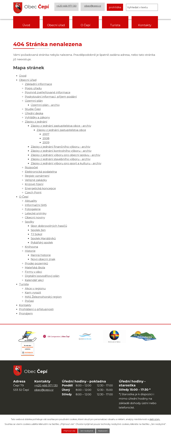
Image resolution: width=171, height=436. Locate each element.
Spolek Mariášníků (43, 238)
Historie (30, 251)
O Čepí (85, 25)
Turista (115, 25)
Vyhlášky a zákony (37, 117)
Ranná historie (41, 255)
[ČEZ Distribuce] (27, 352)
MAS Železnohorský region (43, 296)
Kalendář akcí (34, 280)
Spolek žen (38, 230)
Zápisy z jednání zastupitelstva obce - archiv (61, 125)
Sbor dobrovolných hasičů (49, 226)
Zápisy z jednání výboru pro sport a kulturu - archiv (66, 163)
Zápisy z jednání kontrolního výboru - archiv (61, 150)
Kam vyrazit (33, 292)
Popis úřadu (33, 88)
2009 (45, 142)
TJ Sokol (36, 234)
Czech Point (33, 192)
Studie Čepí (33, 109)
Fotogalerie (33, 209)
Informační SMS (36, 205)
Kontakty (144, 25)
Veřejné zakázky (36, 180)
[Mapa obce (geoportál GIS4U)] (85, 337)
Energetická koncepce (40, 188)
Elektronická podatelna (41, 171)
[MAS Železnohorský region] (143, 337)
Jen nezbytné (87, 430)
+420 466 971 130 (67, 7)
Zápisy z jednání (36, 121)
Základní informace (38, 84)
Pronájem (26, 313)
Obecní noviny (35, 217)
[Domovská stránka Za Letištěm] (27, 337)
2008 (45, 138)
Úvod (26, 25)
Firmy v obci (33, 271)
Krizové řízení (34, 184)
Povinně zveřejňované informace (47, 92)
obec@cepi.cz (93, 7)
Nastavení (106, 430)
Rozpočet (31, 167)
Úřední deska (34, 113)
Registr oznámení (37, 175)
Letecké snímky (35, 213)
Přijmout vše (66, 430)
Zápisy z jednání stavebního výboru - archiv (60, 159)
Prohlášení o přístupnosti (36, 309)
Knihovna (31, 246)
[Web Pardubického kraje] (114, 337)
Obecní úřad (56, 25)
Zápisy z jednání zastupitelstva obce (61, 130)
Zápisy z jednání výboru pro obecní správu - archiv (65, 155)
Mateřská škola (35, 267)
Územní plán (34, 100)
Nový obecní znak (43, 259)
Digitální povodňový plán (42, 276)
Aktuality (31, 200)
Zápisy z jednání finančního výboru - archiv (60, 146)
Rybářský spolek (42, 242)
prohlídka (115, 7)
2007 (45, 134)
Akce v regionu (35, 288)
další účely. (154, 418)
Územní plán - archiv (45, 105)
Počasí (29, 301)
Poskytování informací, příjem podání (51, 96)
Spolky (29, 221)
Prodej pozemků (36, 263)
